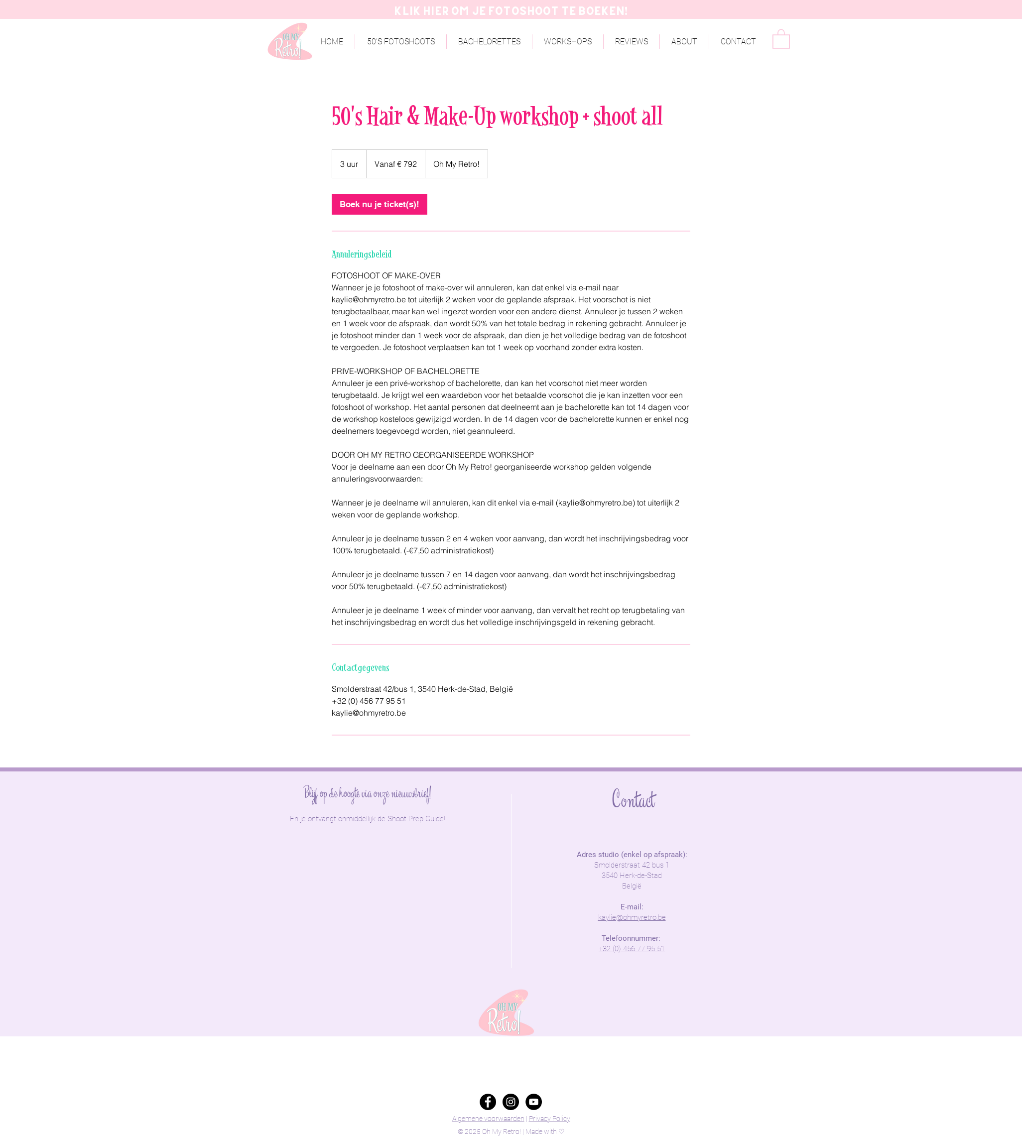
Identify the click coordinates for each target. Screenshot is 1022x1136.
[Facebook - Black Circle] (488, 1102)
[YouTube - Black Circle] (533, 1102)
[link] (379, 204)
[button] (684, 41)
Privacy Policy (549, 1119)
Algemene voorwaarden (488, 1119)
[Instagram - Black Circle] (511, 1102)
